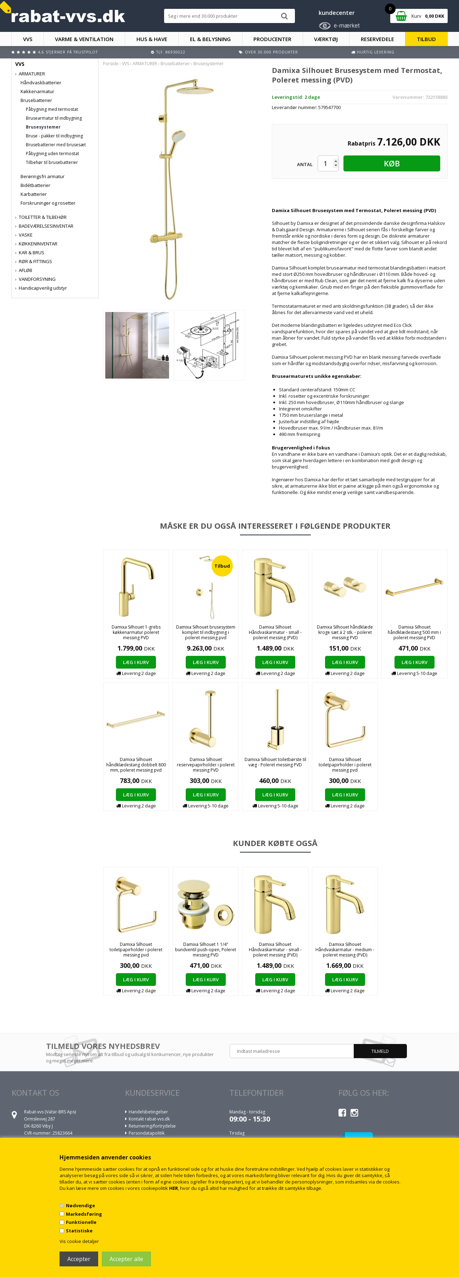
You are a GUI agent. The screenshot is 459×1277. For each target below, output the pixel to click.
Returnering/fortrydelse (152, 1126)
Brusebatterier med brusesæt (56, 145)
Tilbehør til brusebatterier (52, 162)
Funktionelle (81, 1222)
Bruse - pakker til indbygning (54, 136)
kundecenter (337, 13)
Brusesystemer (43, 127)
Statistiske (79, 1230)
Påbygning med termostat (52, 109)
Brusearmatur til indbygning (54, 118)
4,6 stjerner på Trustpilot (68, 52)
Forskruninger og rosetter (48, 203)
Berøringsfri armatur (43, 176)
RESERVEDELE (377, 38)
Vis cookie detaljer (79, 1241)
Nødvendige (80, 1205)
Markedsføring (84, 1214)
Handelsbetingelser (148, 1112)
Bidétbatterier (35, 185)
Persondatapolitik (146, 1133)
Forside (110, 64)
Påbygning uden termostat (52, 154)
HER (173, 1188)
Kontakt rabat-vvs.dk (149, 1119)
